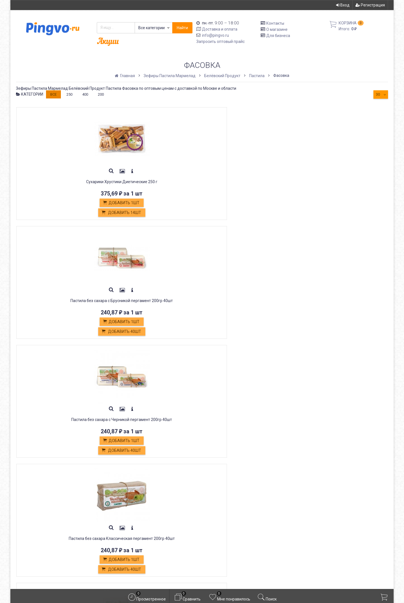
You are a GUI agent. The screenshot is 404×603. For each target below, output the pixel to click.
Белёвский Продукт (222, 75)
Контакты (275, 23)
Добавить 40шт (126, 213)
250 (69, 94)
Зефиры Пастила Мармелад (170, 75)
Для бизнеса (278, 35)
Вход (343, 5)
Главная (125, 75)
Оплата (115, 506)
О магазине (277, 29)
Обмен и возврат (126, 512)
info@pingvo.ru (215, 35)
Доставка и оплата (219, 29)
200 (101, 94)
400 (85, 94)
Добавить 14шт (50, 213)
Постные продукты (128, 531)
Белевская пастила (128, 525)
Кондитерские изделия (132, 518)
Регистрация (370, 5)
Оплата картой (123, 543)
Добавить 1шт (50, 203)
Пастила (257, 75)
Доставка (118, 500)
